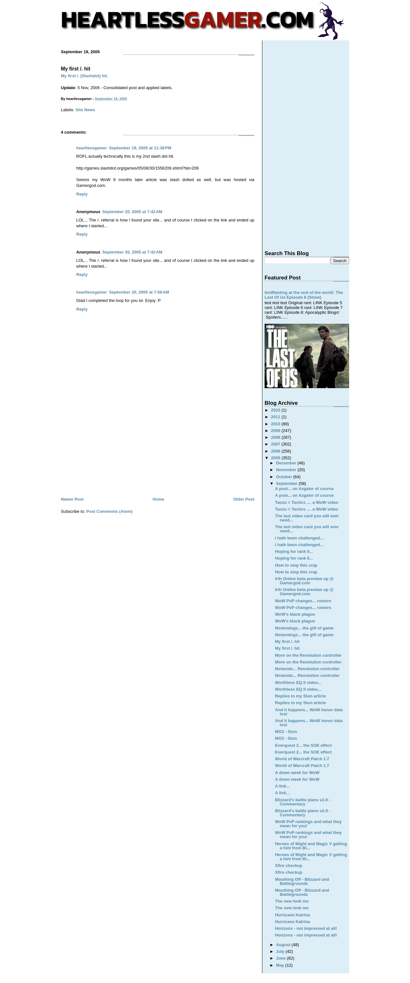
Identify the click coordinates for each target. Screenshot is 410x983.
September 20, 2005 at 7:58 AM (139, 292)
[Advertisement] (157, 447)
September (287, 483)
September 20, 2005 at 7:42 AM (132, 211)
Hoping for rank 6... (294, 551)
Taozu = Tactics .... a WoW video (306, 502)
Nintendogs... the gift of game (304, 628)
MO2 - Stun (286, 731)
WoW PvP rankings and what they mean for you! (308, 823)
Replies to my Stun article (300, 696)
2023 (276, 410)
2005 (276, 457)
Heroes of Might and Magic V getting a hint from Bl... (311, 845)
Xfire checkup (288, 865)
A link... (282, 786)
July (281, 951)
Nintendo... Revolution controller (307, 668)
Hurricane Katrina (292, 914)
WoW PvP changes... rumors (303, 600)
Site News (85, 109)
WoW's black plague (295, 614)
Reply (81, 194)
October (284, 476)
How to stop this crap (296, 565)
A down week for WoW (297, 772)
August (283, 944)
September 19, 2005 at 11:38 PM (140, 148)
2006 (276, 451)
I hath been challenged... (299, 538)
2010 (276, 423)
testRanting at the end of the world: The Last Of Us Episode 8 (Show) (304, 295)
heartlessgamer (91, 148)
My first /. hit (75, 68)
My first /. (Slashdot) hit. (84, 75)
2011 (276, 416)
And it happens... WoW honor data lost (308, 711)
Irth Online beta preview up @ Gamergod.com (304, 580)
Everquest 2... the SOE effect (303, 745)
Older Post (243, 499)
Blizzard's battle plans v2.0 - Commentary (302, 801)
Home (158, 499)
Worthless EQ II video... (298, 682)
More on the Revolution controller (308, 655)
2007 (276, 444)
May (280, 965)
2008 (276, 437)
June (281, 958)
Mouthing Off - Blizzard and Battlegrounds (302, 881)
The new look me (291, 901)
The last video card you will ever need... (307, 517)
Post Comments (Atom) (109, 511)
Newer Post (72, 499)
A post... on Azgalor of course (304, 488)
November (287, 469)
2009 (276, 430)
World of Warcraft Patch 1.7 (302, 758)
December (286, 463)
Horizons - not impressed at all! (306, 928)
